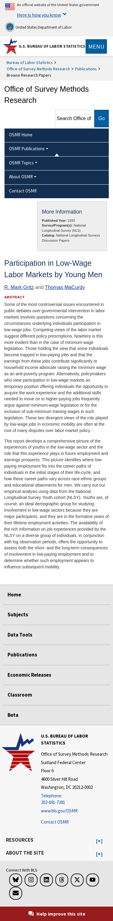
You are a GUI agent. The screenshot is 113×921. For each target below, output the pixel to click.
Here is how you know (39, 15)
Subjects (18, 614)
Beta (13, 715)
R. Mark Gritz (19, 287)
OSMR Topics (21, 163)
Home (14, 594)
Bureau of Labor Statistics (30, 62)
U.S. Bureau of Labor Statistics (52, 46)
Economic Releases (29, 675)
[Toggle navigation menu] (96, 46)
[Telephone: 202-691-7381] (76, 799)
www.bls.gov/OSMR (59, 811)
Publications (86, 68)
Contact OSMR (55, 822)
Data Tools (20, 634)
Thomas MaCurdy (65, 287)
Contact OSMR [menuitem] (23, 191)
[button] (99, 841)
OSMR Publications (27, 148)
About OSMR (21, 176)
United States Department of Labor (38, 27)
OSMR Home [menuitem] (21, 135)
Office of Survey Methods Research (38, 68)
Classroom (20, 694)
